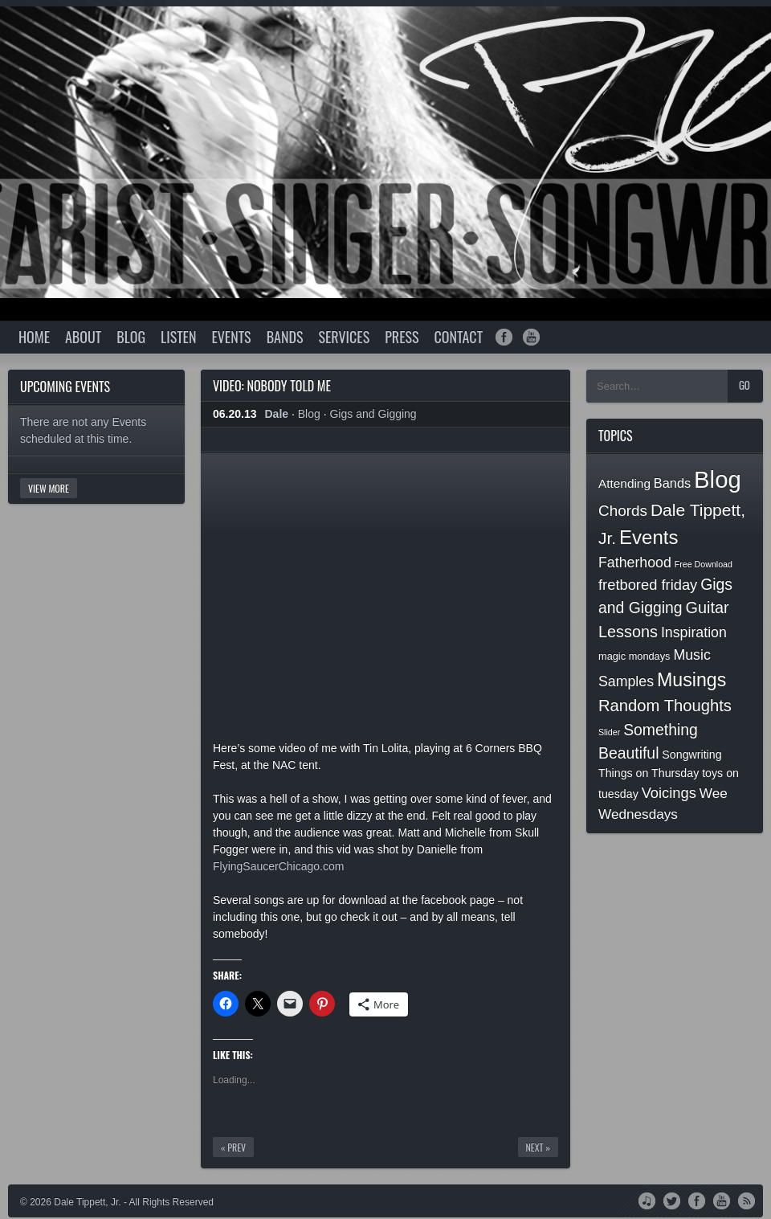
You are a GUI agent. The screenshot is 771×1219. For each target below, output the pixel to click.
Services (343, 336)
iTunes (646, 1199)
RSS (746, 1199)
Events (231, 336)
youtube (531, 337)
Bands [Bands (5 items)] (672, 483)
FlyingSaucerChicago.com (278, 866)
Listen (178, 336)
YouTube (721, 1199)
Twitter (671, 1199)
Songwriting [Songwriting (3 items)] (691, 754)
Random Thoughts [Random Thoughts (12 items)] (665, 705)
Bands (285, 336)
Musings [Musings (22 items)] (691, 679)
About (83, 336)
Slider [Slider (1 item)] (609, 732)
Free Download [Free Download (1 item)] (703, 564)
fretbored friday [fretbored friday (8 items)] (647, 584)
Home (34, 336)
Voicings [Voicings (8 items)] (669, 792)
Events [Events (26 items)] (648, 537)
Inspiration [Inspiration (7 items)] (694, 632)
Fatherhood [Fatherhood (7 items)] (634, 562)
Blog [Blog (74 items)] (717, 479)
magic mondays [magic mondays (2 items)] (634, 656)
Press (401, 336)
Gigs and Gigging (372, 413)
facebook (504, 337)
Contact (458, 336)
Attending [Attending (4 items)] (624, 483)
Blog (130, 336)
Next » (538, 1147)
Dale (277, 413)
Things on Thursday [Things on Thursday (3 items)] (648, 773)
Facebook (696, 1199)
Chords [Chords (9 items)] (622, 510)
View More (48, 488)
